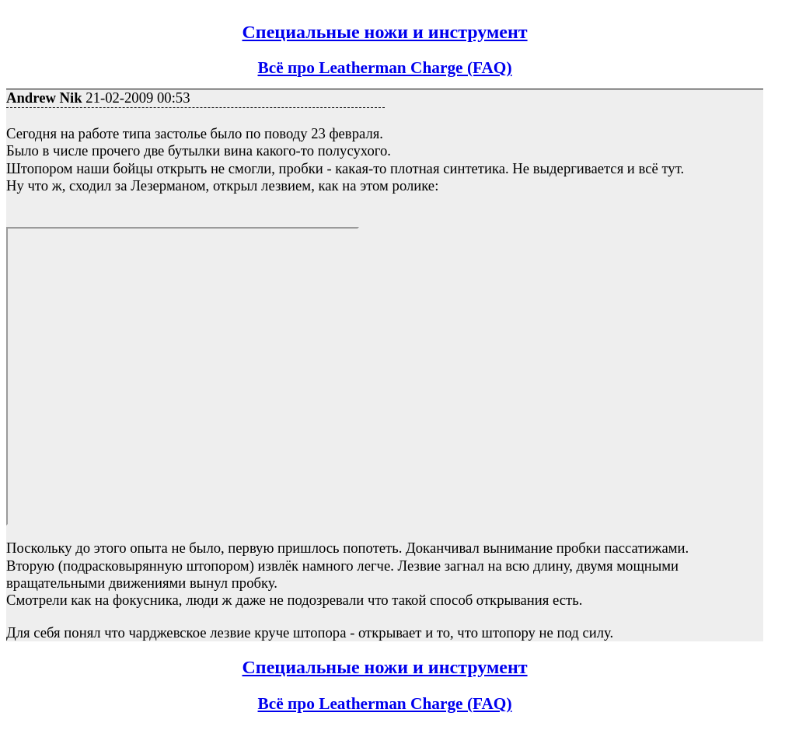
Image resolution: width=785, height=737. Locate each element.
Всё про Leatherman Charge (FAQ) (385, 67)
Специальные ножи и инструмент (385, 32)
